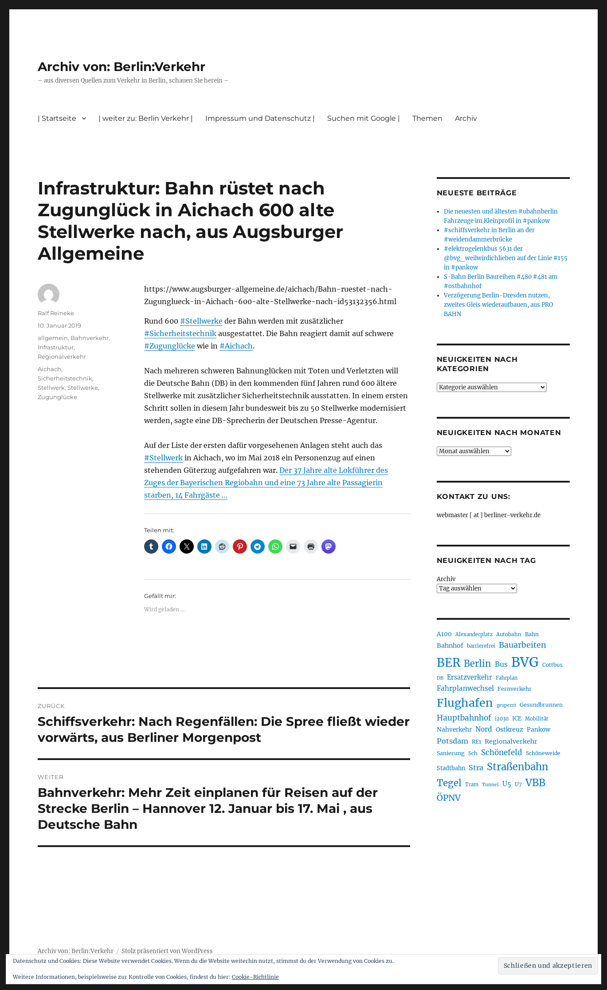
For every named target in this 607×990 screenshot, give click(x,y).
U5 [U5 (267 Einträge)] (506, 784)
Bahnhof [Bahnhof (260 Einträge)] (450, 645)
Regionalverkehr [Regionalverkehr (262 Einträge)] (511, 741)
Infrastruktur (56, 347)
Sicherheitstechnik (65, 378)
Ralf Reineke (56, 313)
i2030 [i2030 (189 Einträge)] (502, 719)
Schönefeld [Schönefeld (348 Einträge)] (501, 752)
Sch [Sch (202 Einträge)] (473, 753)
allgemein (53, 337)
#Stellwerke (201, 321)
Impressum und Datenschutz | (260, 118)
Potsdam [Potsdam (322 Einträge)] (452, 741)
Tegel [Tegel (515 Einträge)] (449, 783)
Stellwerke (82, 387)
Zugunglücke (57, 396)
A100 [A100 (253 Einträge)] (444, 634)
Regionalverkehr (62, 356)
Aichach (49, 368)
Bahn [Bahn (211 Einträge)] (532, 634)
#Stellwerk (163, 457)
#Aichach (236, 345)
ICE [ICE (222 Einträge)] (516, 718)
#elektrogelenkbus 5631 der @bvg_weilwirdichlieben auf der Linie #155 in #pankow (506, 258)
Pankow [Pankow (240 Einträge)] (538, 729)
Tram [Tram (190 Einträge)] (471, 784)
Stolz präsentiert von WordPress (167, 951)
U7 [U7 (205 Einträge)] (518, 784)
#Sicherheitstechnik (180, 333)
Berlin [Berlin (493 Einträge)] (477, 663)
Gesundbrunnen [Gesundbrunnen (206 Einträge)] (541, 704)
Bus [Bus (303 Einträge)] (501, 664)
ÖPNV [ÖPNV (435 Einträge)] (449, 797)
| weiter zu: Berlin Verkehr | (145, 118)
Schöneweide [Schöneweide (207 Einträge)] (543, 753)
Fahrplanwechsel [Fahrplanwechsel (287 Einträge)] (465, 688)
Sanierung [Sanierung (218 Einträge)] (451, 753)
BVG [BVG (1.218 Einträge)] (525, 662)
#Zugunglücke (169, 345)
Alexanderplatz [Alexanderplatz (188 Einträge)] (474, 634)
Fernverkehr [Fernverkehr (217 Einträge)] (514, 688)
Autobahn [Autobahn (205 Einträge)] (508, 634)
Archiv (466, 118)
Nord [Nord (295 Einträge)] (483, 729)
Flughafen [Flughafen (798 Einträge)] (465, 703)
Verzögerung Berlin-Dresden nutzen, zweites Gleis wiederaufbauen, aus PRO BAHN (498, 305)
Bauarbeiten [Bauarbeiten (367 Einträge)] (522, 645)
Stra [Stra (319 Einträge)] (476, 767)
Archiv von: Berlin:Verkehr (121, 66)
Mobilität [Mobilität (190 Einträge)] (536, 719)
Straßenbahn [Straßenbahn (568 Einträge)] (517, 766)
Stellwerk (51, 387)
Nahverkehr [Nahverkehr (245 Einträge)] (454, 729)
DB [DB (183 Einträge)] (440, 678)
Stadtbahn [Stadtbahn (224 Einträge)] (451, 768)
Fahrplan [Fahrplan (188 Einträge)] (506, 678)
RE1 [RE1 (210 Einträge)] (476, 741)
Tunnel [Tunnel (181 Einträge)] (490, 785)
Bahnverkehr (89, 337)
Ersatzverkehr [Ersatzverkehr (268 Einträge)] (469, 677)
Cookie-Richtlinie (255, 977)
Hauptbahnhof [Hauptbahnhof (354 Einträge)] (464, 718)
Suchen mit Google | (363, 118)
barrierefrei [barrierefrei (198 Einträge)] (481, 646)
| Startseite (57, 118)
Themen (427, 118)
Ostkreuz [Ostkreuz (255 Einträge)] (509, 729)
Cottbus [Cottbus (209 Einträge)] (552, 664)
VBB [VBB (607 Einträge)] (535, 782)
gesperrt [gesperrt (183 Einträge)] (506, 705)
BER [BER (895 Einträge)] (448, 662)
